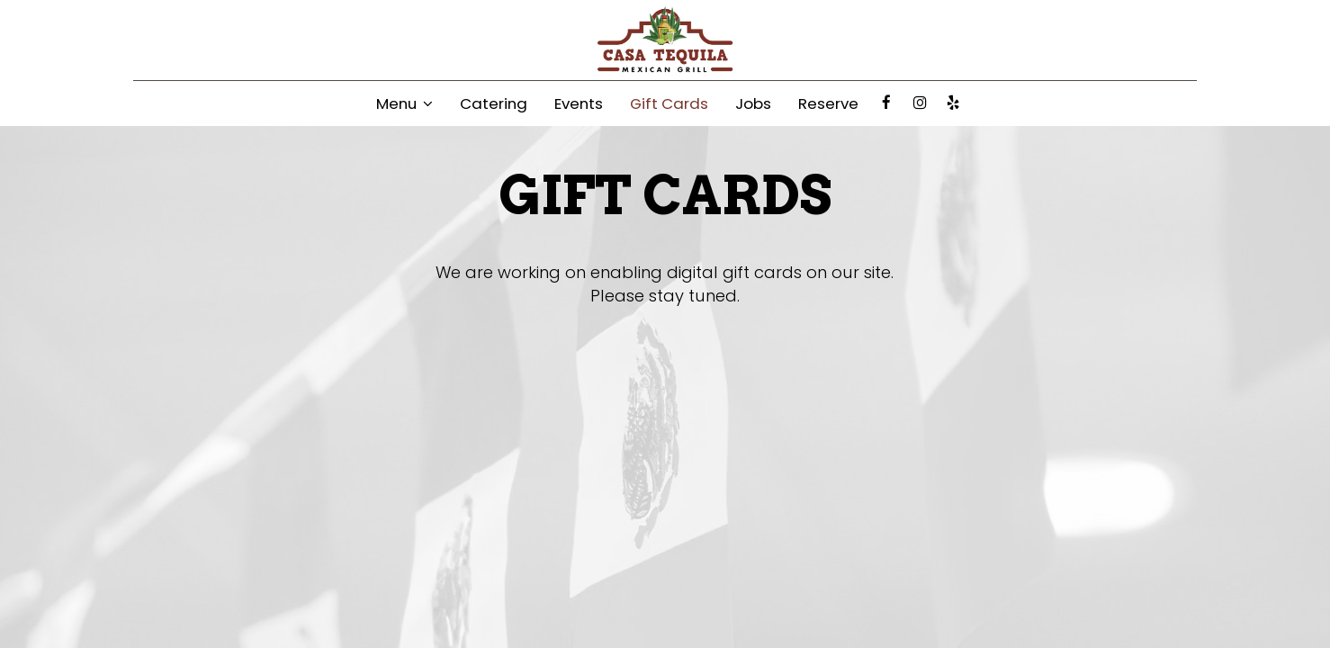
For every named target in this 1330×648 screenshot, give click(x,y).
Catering (493, 103)
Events (578, 103)
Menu (404, 103)
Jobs (753, 103)
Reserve (828, 103)
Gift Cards (669, 103)
